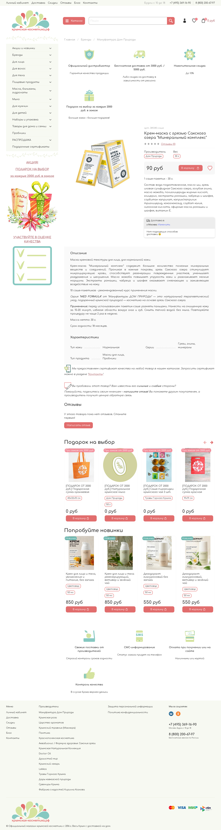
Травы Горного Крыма (52, 774)
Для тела (18, 75)
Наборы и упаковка (25, 119)
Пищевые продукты (25, 82)
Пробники (19, 133)
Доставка (38, 3)
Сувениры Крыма (49, 784)
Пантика (44, 733)
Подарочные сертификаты (30, 146)
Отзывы (65, 3)
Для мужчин (20, 106)
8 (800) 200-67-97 (205, 3)
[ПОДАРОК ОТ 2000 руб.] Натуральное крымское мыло (117, 489)
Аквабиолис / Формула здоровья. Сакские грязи (67, 743)
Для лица (18, 62)
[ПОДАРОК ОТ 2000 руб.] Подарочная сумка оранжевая (78, 489)
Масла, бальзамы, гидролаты (24, 90)
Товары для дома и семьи (29, 126)
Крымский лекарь (49, 764)
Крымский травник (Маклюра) (57, 728)
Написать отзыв (78, 425)
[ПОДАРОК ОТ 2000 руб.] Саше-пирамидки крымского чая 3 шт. (158, 489)
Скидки (53, 3)
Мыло (16, 99)
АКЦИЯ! (32, 162)
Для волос (19, 68)
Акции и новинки (23, 48)
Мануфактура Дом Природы (116, 39)
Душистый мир (48, 758)
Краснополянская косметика (56, 738)
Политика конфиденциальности (128, 712)
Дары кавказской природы (55, 779)
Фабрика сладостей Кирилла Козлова (62, 789)
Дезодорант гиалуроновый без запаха (155, 576)
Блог (77, 3)
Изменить (164, 225)
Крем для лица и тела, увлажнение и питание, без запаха (81, 576)
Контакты (90, 3)
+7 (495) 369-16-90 (180, 3)
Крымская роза (48, 717)
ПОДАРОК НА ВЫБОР (32, 169)
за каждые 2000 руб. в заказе (32, 176)
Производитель (155, 151)
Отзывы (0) (168, 144)
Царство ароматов (51, 722)
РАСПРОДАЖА (21, 140)
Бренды (86, 39)
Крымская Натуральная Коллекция (60, 748)
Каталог (74, 20)
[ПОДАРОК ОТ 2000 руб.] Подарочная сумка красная (194, 489)
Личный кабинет (17, 3)
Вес (175, 151)
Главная (69, 39)
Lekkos (43, 769)
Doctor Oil (45, 753)
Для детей (19, 113)
